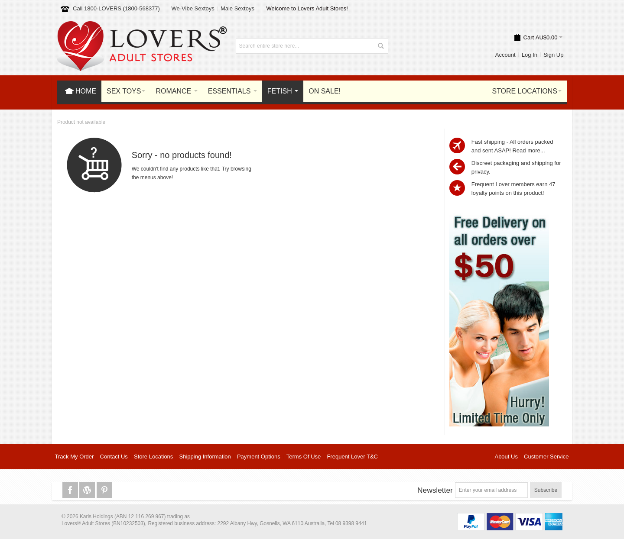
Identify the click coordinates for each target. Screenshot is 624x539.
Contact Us (114, 456)
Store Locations (153, 456)
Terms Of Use (303, 456)
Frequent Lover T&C (352, 456)
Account (505, 55)
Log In (529, 55)
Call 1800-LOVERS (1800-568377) (116, 8)
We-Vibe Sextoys (192, 8)
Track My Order (74, 456)
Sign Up (553, 55)
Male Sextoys (237, 8)
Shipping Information (205, 456)
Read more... (528, 150)
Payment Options (258, 456)
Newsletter (435, 490)
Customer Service (546, 456)
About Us (505, 456)
